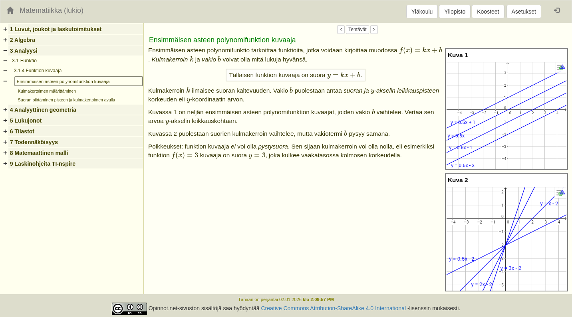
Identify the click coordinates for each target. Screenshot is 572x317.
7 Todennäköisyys (34, 142)
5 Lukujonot (26, 120)
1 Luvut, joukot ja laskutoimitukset (55, 29)
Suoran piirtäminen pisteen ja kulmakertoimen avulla (66, 99)
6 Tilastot (22, 131)
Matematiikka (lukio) (51, 10)
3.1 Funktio (24, 60)
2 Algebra (22, 40)
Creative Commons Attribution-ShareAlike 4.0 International (333, 308)
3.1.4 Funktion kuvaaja (38, 70)
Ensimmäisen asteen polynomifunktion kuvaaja (63, 81)
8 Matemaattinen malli (39, 153)
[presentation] (420, 51)
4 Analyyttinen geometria (43, 110)
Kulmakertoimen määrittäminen (47, 91)
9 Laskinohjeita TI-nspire (42, 163)
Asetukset (524, 11)
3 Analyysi (24, 51)
